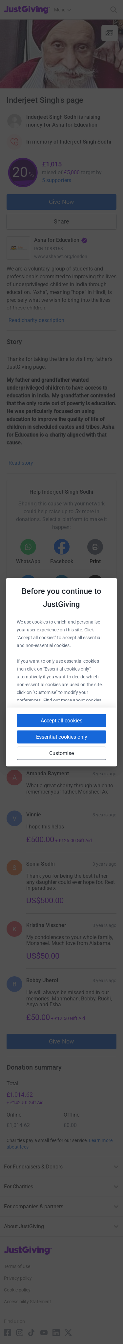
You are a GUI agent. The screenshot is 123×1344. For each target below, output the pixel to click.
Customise (61, 753)
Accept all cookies (61, 720)
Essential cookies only (61, 737)
